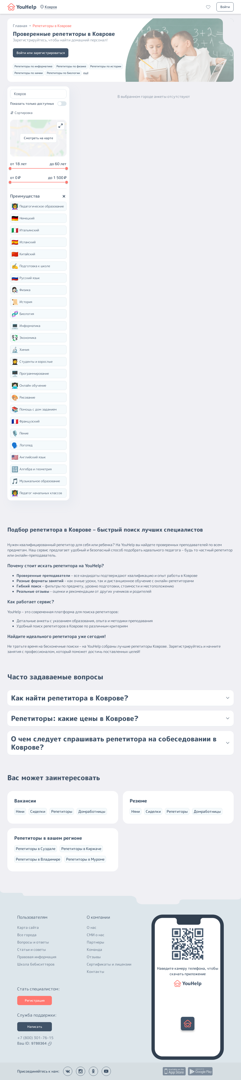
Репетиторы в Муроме (85, 859)
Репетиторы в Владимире (38, 859)
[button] (51, 7)
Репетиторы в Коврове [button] (52, 25)
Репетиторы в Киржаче (81, 848)
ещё (85, 73)
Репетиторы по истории (105, 66)
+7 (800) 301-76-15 (35, 1037)
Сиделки (37, 811)
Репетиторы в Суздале (35, 848)
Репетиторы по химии (28, 73)
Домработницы (91, 811)
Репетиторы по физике (71, 66)
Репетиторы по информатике (33, 66)
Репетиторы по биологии (63, 73)
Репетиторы (61, 811)
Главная (22, 25)
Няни (20, 811)
